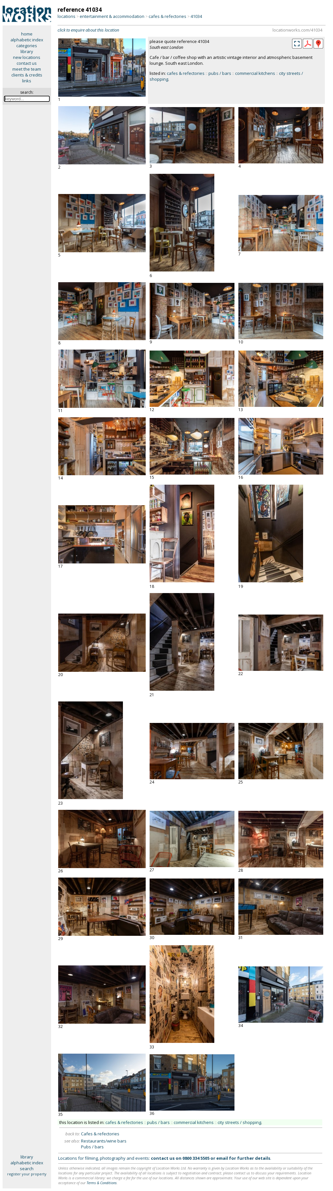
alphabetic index (26, 40)
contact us (27, 63)
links (26, 81)
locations (66, 16)
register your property (27, 1173)
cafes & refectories (167, 16)
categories (26, 45)
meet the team (26, 69)
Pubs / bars (92, 1147)
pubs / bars (219, 73)
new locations (26, 57)
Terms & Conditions (102, 1182)
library (26, 51)
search (26, 1168)
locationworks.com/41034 (297, 30)
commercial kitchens (255, 73)
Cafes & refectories (100, 1134)
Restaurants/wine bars (104, 1141)
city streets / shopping (239, 1122)
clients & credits (26, 75)
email (222, 1158)
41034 (196, 16)
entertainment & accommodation (112, 16)
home (27, 34)
